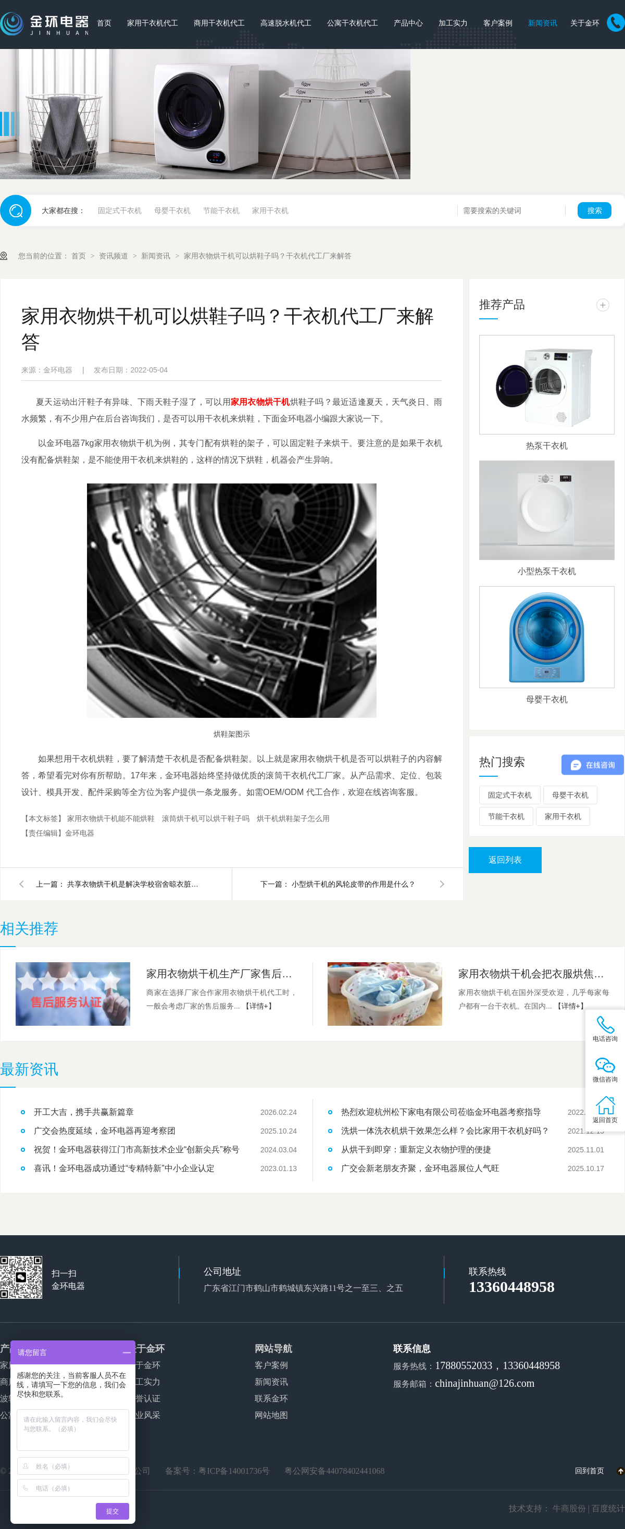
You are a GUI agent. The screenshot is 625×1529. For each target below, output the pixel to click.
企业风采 (143, 1415)
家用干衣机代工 (152, 23)
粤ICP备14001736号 (234, 1470)
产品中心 (408, 23)
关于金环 (584, 23)
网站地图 (271, 1415)
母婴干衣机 (172, 210)
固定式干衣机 (120, 210)
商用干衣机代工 (219, 23)
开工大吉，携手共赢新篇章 (84, 1112)
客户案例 (497, 23)
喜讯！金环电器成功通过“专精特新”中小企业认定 (124, 1168)
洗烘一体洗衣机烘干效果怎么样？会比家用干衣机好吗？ (445, 1130)
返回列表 (505, 859)
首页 (104, 23)
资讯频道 (114, 256)
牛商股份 (569, 1508)
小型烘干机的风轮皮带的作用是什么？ (354, 884)
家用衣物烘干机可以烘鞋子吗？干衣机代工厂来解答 (268, 256)
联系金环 (271, 1398)
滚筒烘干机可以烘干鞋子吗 (207, 818)
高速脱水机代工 (285, 23)
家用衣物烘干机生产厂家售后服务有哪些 (221, 973)
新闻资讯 (542, 23)
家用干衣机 (270, 210)
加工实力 (453, 23)
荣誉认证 (143, 1398)
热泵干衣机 (547, 445)
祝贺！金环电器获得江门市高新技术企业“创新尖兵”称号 (137, 1149)
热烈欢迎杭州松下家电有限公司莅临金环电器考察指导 (441, 1112)
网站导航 (273, 1349)
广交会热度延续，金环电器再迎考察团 (105, 1130)
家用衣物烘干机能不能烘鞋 (112, 818)
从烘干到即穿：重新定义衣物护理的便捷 (416, 1149)
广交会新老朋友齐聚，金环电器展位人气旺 (420, 1168)
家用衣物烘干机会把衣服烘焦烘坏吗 (533, 973)
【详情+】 (259, 1006)
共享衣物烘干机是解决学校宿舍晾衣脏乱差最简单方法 (135, 884)
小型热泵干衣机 (547, 571)
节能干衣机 (221, 210)
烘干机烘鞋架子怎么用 (293, 818)
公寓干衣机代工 (352, 23)
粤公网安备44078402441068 (334, 1470)
